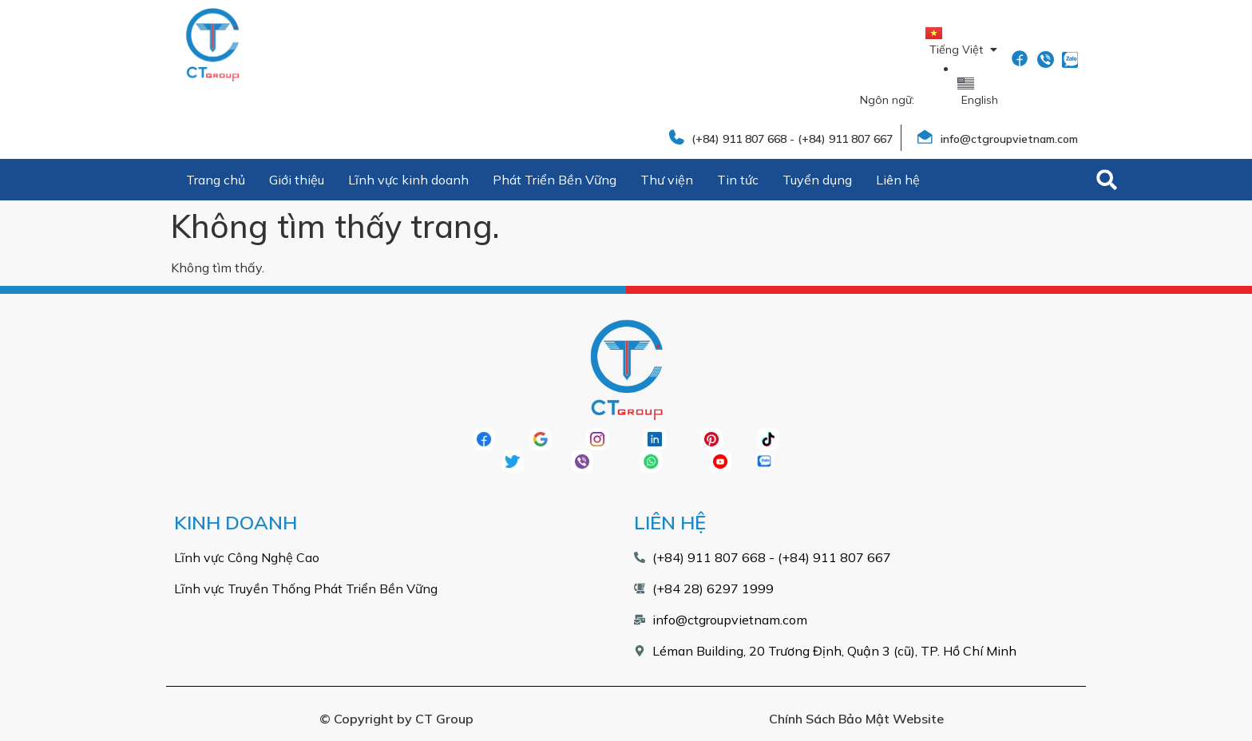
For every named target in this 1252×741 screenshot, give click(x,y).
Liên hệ (898, 180)
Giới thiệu (296, 180)
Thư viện (666, 180)
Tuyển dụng (817, 180)
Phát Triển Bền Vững (554, 180)
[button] (1106, 179)
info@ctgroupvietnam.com (1009, 139)
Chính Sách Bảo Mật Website (856, 719)
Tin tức (738, 180)
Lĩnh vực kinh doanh (408, 180)
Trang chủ (215, 180)
